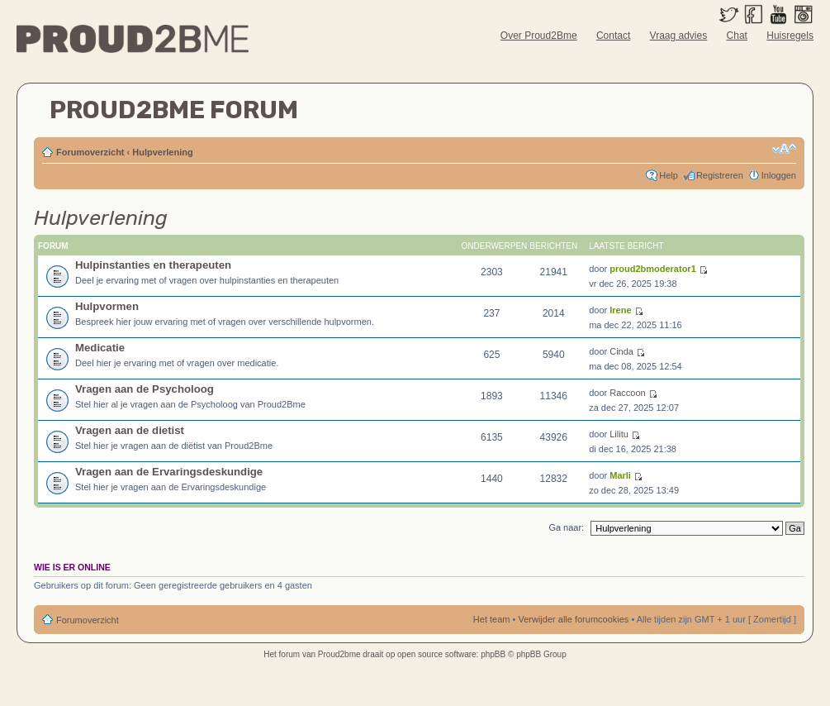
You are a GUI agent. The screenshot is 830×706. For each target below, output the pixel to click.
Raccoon (627, 393)
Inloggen (778, 175)
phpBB (493, 654)
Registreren (719, 175)
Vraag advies (679, 35)
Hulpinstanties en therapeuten (153, 265)
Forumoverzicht (90, 152)
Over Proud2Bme (538, 35)
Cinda (621, 351)
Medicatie (100, 347)
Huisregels (789, 35)
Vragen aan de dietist (129, 430)
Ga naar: (566, 527)
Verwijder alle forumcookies (573, 619)
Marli (620, 475)
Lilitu (618, 434)
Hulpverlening (162, 152)
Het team (491, 619)
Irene (620, 310)
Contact (613, 35)
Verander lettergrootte (784, 148)
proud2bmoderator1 (652, 269)
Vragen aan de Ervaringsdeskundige (169, 471)
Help (668, 175)
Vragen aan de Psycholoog (144, 389)
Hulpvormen (107, 306)
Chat (737, 35)
